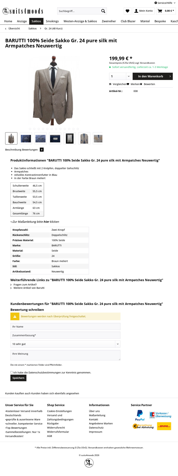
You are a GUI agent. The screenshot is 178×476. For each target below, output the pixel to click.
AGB (49, 436)
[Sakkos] (36, 21)
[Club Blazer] (128, 21)
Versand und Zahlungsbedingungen (60, 417)
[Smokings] (52, 21)
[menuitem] (82, 12)
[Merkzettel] (127, 10)
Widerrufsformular (58, 431)
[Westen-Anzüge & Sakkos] (80, 21)
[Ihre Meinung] (65, 355)
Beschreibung (13, 149)
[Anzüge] (22, 21)
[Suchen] (103, 10)
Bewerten (147, 84)
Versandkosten (95, 447)
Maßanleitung (97, 415)
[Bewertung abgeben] (65, 344)
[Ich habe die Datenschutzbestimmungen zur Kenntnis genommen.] (11, 372)
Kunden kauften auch (18, 393)
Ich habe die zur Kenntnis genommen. (52, 372)
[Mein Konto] (144, 10)
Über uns (94, 411)
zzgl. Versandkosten (145, 62)
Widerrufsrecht (56, 427)
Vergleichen (118, 84)
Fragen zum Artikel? (23, 284)
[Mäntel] (145, 21)
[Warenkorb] (166, 10)
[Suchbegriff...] (82, 10)
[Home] (8, 21)
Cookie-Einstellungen (59, 411)
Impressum (95, 431)
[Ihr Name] (65, 326)
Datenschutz (96, 427)
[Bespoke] (160, 21)
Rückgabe (53, 423)
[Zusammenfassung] (65, 335)
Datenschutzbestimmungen (45, 372)
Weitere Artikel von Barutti (27, 287)
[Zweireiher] (108, 21)
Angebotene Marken (101, 423)
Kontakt (93, 419)
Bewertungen (33, 149)
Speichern (18, 378)
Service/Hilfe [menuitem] (164, 3)
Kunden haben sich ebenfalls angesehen (55, 393)
